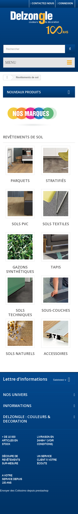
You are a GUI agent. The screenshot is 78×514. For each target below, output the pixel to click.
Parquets (20, 180)
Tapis (56, 267)
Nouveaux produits (24, 92)
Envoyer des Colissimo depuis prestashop (24, 490)
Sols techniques (20, 312)
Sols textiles (56, 223)
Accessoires (56, 353)
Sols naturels (20, 353)
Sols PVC (20, 223)
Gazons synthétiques (20, 269)
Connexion (65, 3)
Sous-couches (56, 310)
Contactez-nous (42, 3)
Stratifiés (56, 180)
